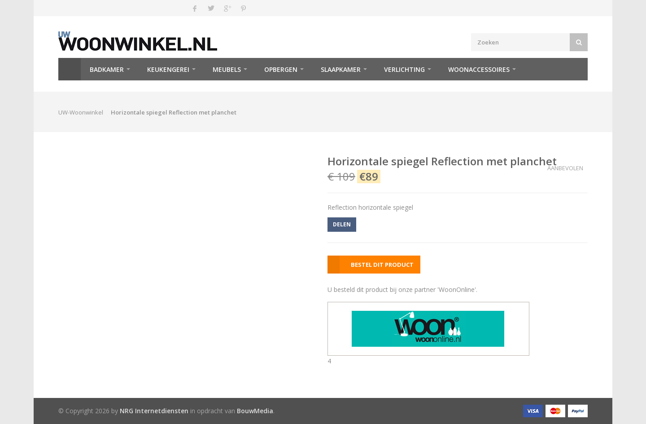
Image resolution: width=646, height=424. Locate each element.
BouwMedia (255, 410)
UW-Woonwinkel (80, 112)
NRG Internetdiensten (154, 410)
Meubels (227, 69)
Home (69, 69)
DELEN (342, 224)
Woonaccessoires (479, 69)
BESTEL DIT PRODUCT (382, 265)
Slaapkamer (341, 69)
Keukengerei (168, 69)
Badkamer (107, 69)
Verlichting (404, 69)
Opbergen (280, 69)
